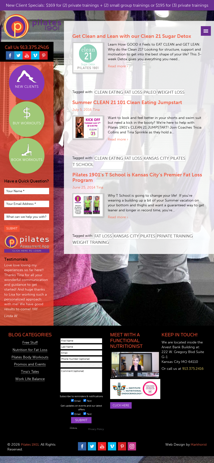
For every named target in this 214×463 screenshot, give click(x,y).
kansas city (156, 158)
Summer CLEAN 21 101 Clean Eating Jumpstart (127, 102)
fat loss (133, 92)
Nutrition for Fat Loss (30, 350)
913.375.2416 (193, 368)
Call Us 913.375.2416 (27, 47)
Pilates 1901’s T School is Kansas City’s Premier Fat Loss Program (137, 177)
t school (83, 164)
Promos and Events (30, 364)
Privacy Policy (96, 429)
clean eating (108, 92)
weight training (91, 242)
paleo (150, 92)
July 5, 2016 (82, 109)
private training (175, 236)
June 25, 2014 (83, 187)
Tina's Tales (30, 371)
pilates (177, 158)
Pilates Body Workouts (29, 357)
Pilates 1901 (30, 444)
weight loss (171, 92)
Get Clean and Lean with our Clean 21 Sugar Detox (131, 36)
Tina (96, 109)
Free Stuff (30, 342)
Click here (121, 405)
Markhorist (197, 444)
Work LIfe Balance (30, 379)
